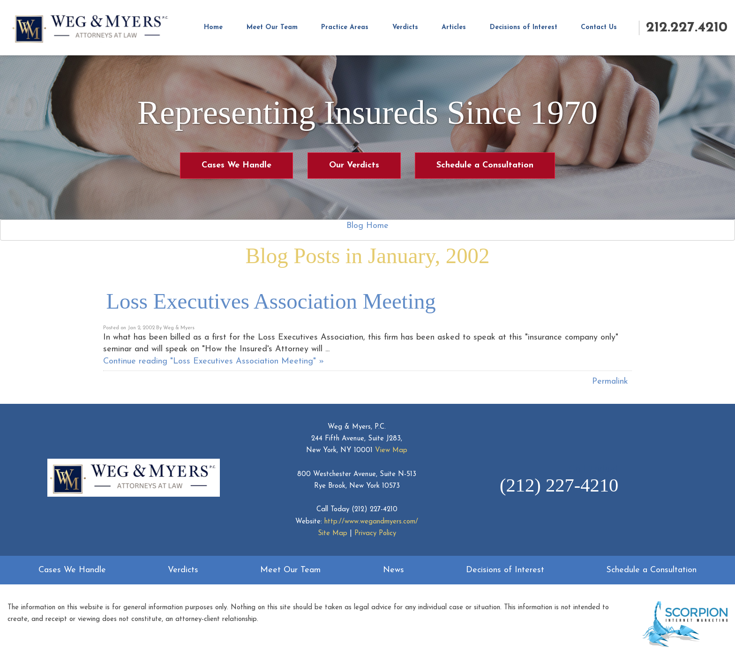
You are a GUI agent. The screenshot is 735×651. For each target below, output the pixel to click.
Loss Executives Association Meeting (271, 301)
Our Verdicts (354, 165)
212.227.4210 (687, 28)
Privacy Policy (375, 533)
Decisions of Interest (523, 27)
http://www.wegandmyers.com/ (371, 521)
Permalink (610, 381)
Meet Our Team (272, 27)
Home (213, 27)
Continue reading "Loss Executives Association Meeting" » (213, 361)
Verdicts (405, 27)
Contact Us (599, 27)
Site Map (332, 533)
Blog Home (367, 225)
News (393, 570)
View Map (391, 450)
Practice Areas (344, 27)
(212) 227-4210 (375, 509)
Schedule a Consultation (484, 165)
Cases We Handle (236, 165)
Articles (454, 27)
